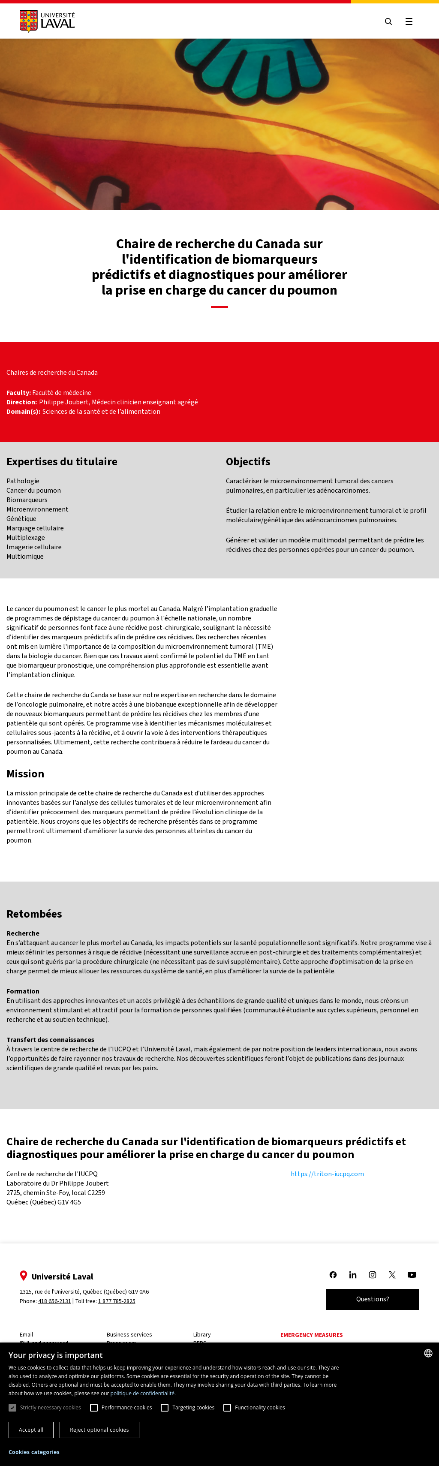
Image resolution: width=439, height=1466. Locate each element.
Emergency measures (311, 1335)
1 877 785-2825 (116, 1301)
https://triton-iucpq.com (327, 1173)
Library (202, 1335)
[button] (34, 1452)
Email (26, 1335)
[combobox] (428, 1353)
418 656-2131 (54, 1301)
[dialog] (219, 1404)
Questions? (372, 1298)
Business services (129, 1335)
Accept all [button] (31, 1429)
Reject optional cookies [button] (99, 1429)
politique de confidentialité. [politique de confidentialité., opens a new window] (143, 1393)
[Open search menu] (388, 21)
